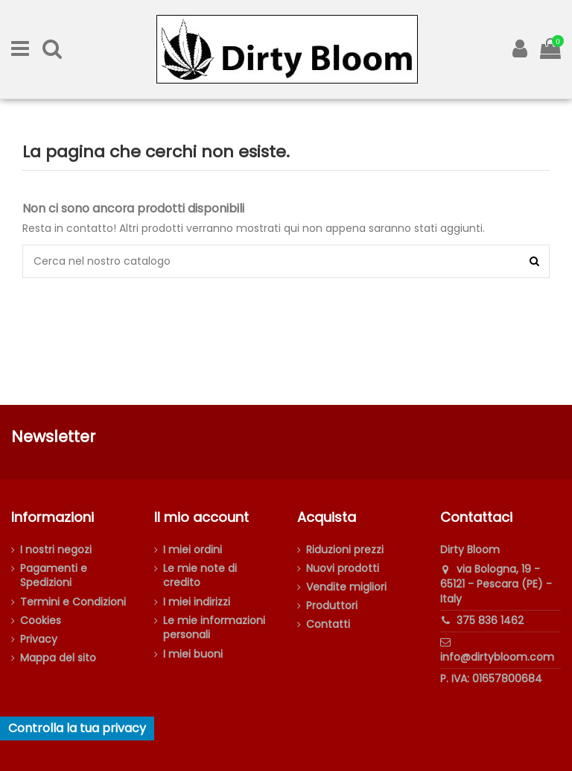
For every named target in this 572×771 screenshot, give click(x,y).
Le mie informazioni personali (214, 628)
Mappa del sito (58, 658)
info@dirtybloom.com (497, 656)
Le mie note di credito (200, 576)
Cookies (40, 621)
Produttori (332, 606)
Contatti (328, 624)
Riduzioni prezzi (345, 550)
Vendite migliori (346, 587)
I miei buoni (193, 654)
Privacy (38, 639)
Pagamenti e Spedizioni (53, 576)
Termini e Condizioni (73, 602)
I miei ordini (192, 550)
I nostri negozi (56, 550)
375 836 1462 (490, 620)
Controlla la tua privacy (77, 728)
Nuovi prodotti (342, 568)
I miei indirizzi (196, 602)
